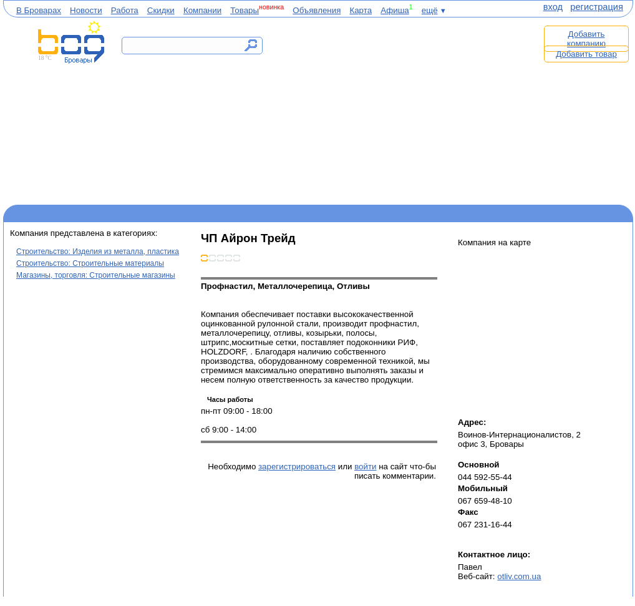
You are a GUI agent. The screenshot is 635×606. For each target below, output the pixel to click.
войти (365, 466)
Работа (124, 10)
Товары (244, 10)
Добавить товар (586, 54)
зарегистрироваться (297, 466)
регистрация (596, 7)
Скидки (161, 10)
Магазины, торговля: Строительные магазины (95, 275)
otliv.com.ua (519, 576)
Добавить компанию (586, 38)
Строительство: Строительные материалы (90, 263)
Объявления (317, 10)
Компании (202, 10)
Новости (86, 10)
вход (553, 7)
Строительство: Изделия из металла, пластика (97, 251)
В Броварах (38, 10)
